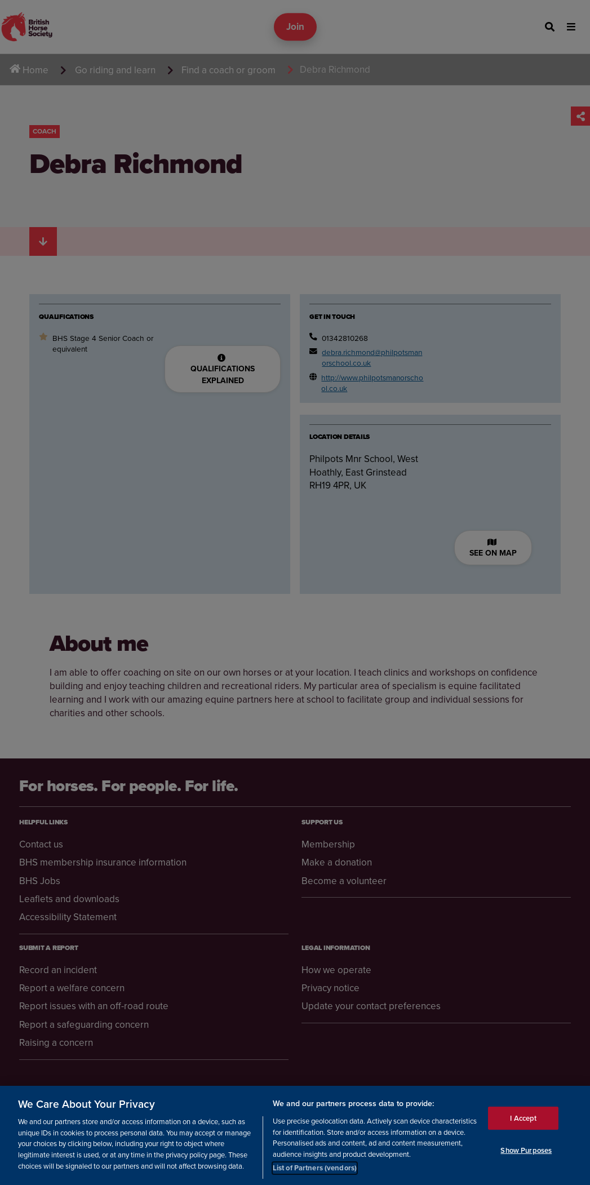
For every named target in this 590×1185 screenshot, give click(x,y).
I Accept (523, 1118)
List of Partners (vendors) (315, 1167)
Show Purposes (526, 1150)
